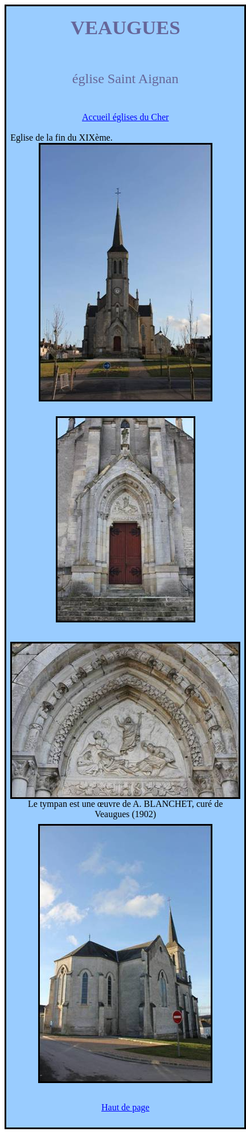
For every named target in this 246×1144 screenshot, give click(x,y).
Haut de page (125, 1107)
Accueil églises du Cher (125, 117)
